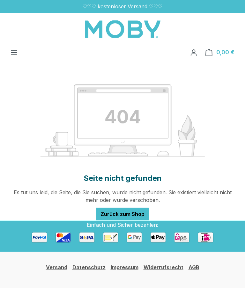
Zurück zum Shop (122, 214)
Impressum (124, 267)
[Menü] (14, 52)
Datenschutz (89, 267)
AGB (194, 267)
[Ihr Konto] (193, 52)
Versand (56, 267)
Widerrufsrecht (163, 267)
